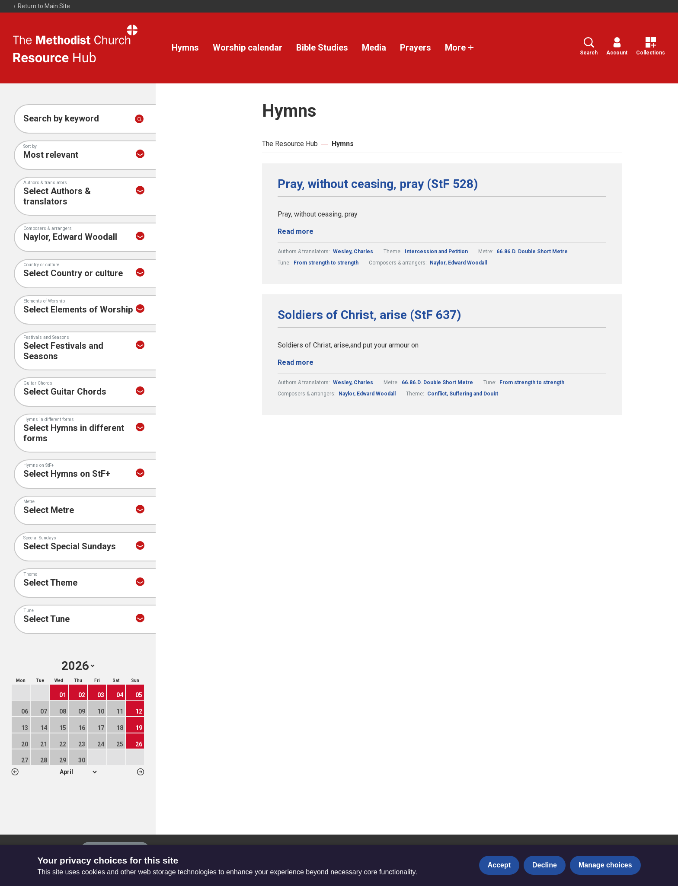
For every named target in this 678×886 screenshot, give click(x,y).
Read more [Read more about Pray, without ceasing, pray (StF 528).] (295, 231)
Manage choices (605, 865)
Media (374, 47)
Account (616, 46)
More (459, 47)
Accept (499, 865)
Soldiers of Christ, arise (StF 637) (369, 315)
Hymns (185, 47)
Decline (544, 865)
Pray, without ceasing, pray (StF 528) (378, 184)
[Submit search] (139, 119)
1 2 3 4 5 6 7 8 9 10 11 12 (78, 772)
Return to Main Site (41, 6)
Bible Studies (322, 47)
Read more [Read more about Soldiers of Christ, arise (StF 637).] (295, 362)
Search (589, 46)
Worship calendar (247, 47)
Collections (650, 46)
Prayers (415, 47)
